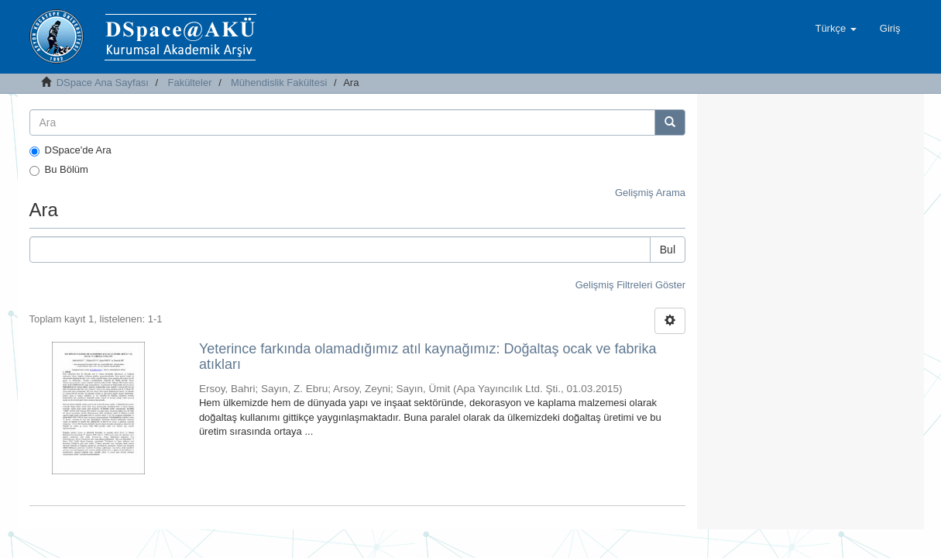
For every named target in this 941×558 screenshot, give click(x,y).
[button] (835, 28)
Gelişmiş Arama (650, 192)
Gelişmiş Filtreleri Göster (630, 285)
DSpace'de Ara (70, 150)
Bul (667, 249)
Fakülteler (189, 82)
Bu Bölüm (58, 170)
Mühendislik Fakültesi (279, 82)
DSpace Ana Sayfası (103, 82)
